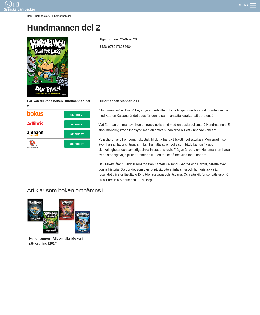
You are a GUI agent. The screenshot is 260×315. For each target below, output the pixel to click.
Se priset (77, 114)
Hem (29, 15)
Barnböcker (41, 15)
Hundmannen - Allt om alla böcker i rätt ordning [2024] (56, 241)
